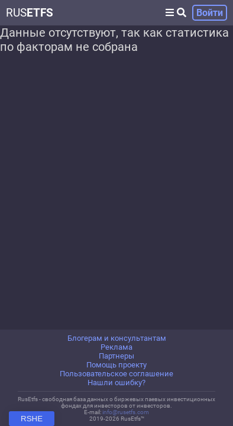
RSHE (32, 418)
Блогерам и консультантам (116, 338)
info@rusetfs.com (125, 412)
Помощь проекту (116, 364)
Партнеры (116, 355)
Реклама (116, 347)
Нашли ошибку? (116, 382)
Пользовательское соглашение (116, 373)
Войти (209, 12)
